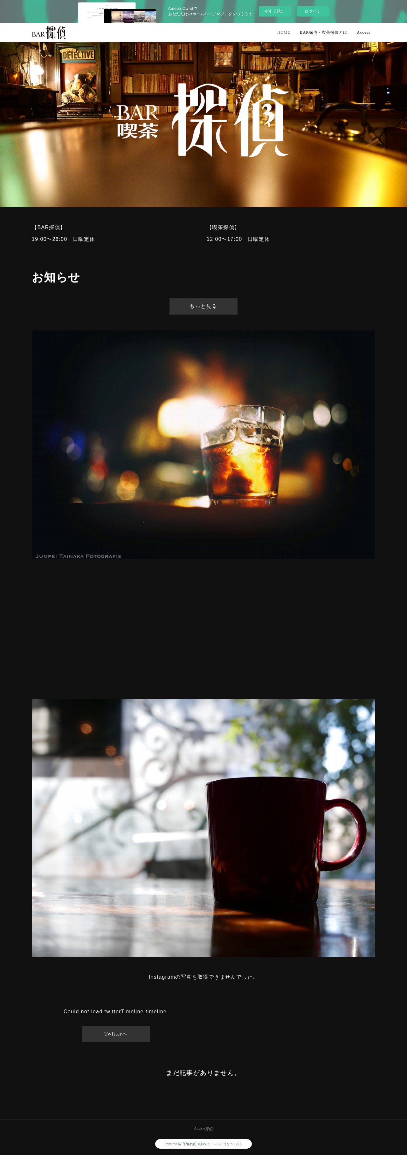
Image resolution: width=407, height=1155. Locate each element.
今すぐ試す (274, 11)
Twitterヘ (116, 1033)
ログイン (313, 11)
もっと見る (203, 306)
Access (363, 32)
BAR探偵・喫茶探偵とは (323, 32)
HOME (283, 32)
